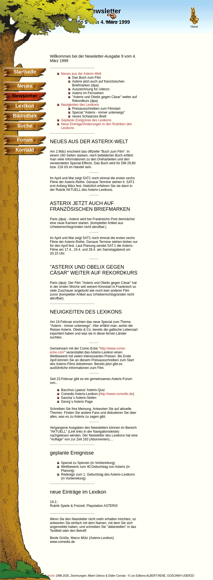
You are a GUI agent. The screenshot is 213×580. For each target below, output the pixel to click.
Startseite (24, 72)
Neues (24, 86)
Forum (25, 140)
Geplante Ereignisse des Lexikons (86, 120)
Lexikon (24, 106)
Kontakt (25, 150)
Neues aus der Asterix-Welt (81, 74)
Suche (24, 126)
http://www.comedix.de (116, 394)
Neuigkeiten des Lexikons (80, 105)
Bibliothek (25, 116)
